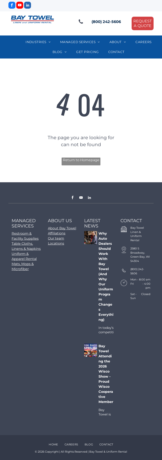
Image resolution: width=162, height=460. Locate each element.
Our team (56, 238)
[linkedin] (27, 6)
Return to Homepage (81, 160)
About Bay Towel (62, 228)
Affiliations (56, 233)
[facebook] (11, 6)
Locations (56, 243)
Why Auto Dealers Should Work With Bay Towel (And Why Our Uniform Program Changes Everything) (106, 276)
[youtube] (19, 6)
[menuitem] (39, 42)
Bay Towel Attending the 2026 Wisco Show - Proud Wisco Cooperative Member (106, 374)
